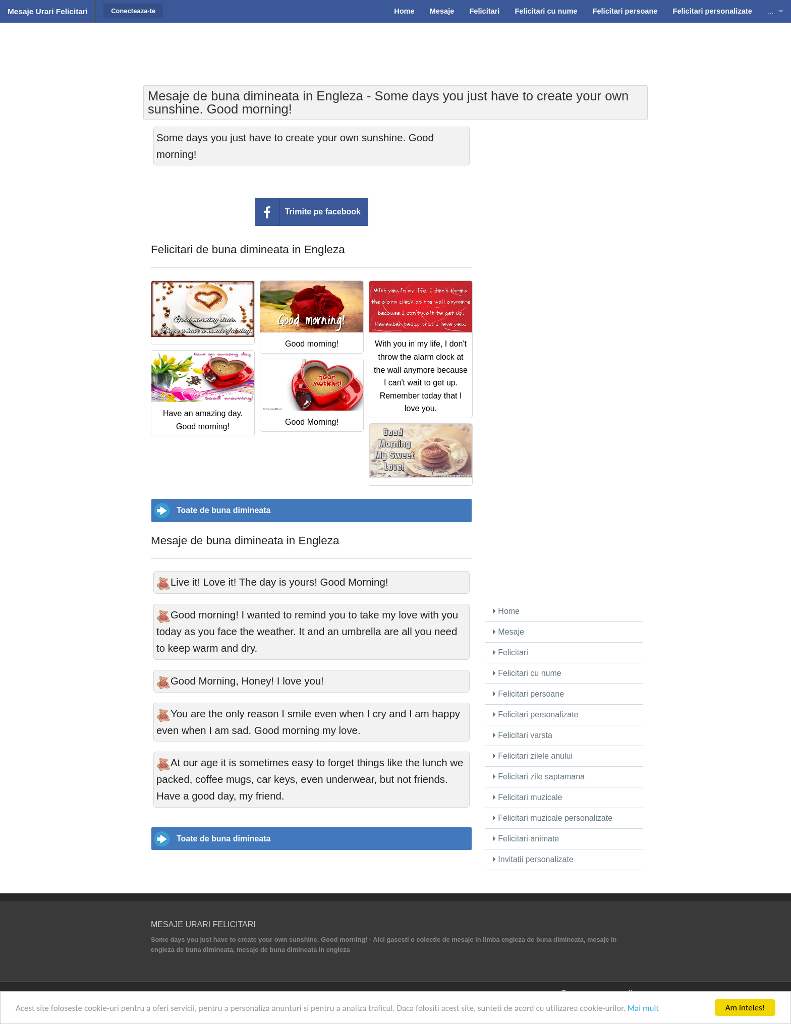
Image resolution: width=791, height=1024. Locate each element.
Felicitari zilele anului (533, 756)
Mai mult (643, 1008)
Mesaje (508, 632)
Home (506, 611)
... (770, 11)
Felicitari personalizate (536, 714)
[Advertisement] (395, 48)
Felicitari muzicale (527, 797)
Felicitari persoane (528, 694)
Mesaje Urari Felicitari (48, 11)
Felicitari (510, 652)
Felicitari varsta (522, 735)
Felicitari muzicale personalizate (552, 818)
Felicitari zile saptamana (539, 776)
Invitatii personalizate (533, 859)
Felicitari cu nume (527, 673)
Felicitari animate (526, 838)
